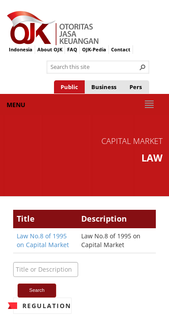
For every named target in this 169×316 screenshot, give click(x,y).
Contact (120, 49)
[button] (142, 67)
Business (103, 87)
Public (69, 87)
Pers (135, 87)
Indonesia (20, 49)
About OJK (49, 49)
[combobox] (94, 67)
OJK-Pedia (94, 49)
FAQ (72, 49)
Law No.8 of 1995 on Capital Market (43, 240)
